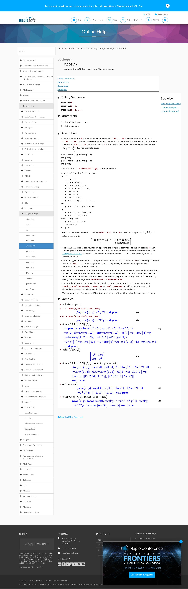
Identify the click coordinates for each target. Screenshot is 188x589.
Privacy (73, 584)
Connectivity (28, 450)
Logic (27, 386)
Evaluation (29, 165)
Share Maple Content (31, 84)
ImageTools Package (32, 316)
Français (39, 580)
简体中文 (64, 580)
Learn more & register (142, 574)
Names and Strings (32, 187)
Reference (27, 480)
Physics (26, 95)
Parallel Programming (33, 391)
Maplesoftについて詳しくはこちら (31, 567)
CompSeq (28, 418)
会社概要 (23, 533)
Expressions (29, 353)
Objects (28, 176)
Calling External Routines (35, 149)
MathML (29, 273)
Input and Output (32, 138)
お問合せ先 (63, 533)
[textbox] (70, 147)
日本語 (56, 580)
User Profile (29, 407)
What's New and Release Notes (35, 66)
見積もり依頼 (162, 14)
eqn (27, 230)
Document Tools (31, 300)
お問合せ (148, 14)
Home (60, 48)
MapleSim (27, 507)
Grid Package (30, 310)
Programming (28, 106)
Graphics (26, 440)
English (31, 580)
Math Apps (27, 464)
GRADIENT (31, 235)
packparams (31, 283)
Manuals (26, 491)
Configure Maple (29, 496)
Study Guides (28, 474)
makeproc (30, 262)
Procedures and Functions (35, 397)
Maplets (28, 402)
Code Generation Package (35, 117)
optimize (29, 278)
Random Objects (31, 380)
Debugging (29, 343)
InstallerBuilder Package (34, 144)
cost (28, 224)
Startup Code (30, 429)
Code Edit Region (31, 413)
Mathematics (28, 90)
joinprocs (30, 251)
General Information (33, 111)
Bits (26, 203)
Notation (28, 321)
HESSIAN (30, 240)
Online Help (78, 48)
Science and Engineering (32, 445)
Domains (28, 160)
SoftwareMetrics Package (35, 375)
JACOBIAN (30, 246)
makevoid (30, 267)
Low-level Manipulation (34, 364)
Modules (28, 170)
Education (27, 469)
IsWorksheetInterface (34, 423)
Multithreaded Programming (36, 181)
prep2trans (30, 289)
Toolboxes (27, 501)
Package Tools (30, 133)
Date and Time (30, 122)
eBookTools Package (33, 305)
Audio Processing (31, 197)
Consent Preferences (85, 584)
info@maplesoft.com (70, 553)
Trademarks (98, 584)
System (26, 485)
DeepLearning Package (33, 348)
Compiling (28, 208)
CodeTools (29, 294)
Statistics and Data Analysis (34, 101)
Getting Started (29, 60)
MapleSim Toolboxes (31, 512)
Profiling (28, 337)
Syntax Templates (31, 434)
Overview (30, 219)
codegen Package (31, 214)
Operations (29, 192)
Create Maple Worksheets (33, 71)
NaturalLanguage (31, 327)
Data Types (29, 154)
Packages (28, 127)
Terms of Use (64, 584)
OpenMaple (29, 332)
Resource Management (34, 370)
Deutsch (48, 580)
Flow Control (30, 359)
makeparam (30, 257)
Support (68, 48)
